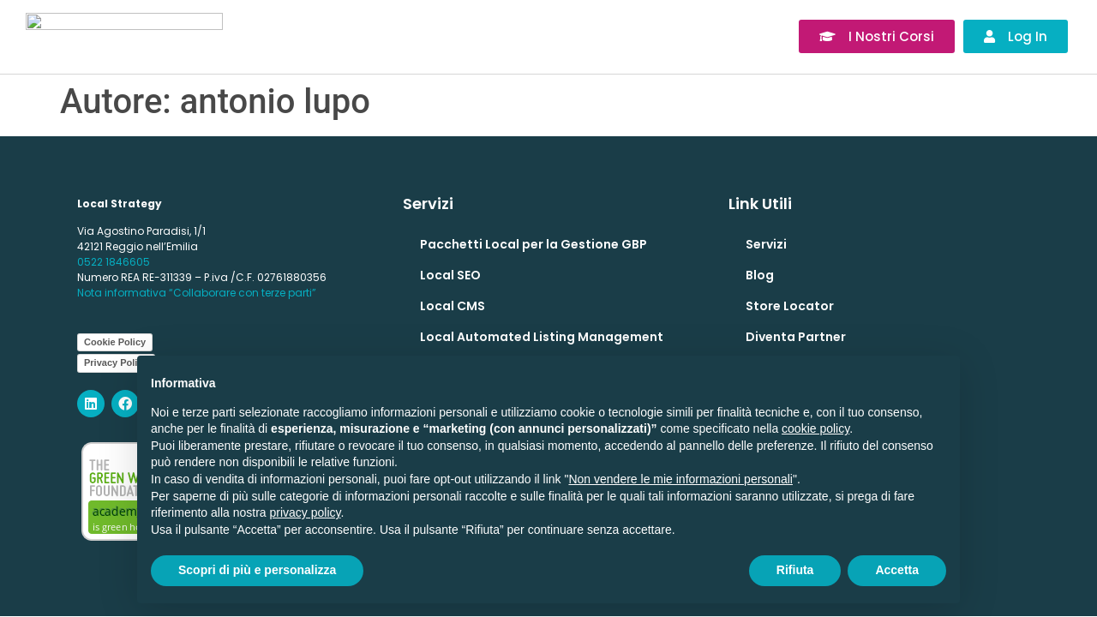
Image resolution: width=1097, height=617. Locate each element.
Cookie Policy (115, 342)
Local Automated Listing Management (541, 336)
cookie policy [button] (815, 428)
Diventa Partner (796, 336)
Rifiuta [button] (795, 570)
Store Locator (790, 305)
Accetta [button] (897, 570)
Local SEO (450, 275)
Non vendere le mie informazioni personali (680, 479)
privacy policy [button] (305, 512)
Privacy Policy (116, 362)
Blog (760, 275)
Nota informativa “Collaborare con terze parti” (196, 292)
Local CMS (452, 305)
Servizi (766, 244)
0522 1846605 (113, 262)
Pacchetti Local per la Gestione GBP (533, 244)
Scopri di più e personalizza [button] (257, 570)
